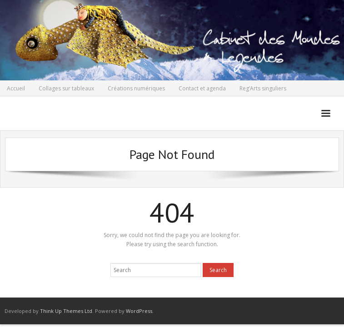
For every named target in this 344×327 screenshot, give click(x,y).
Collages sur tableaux (66, 88)
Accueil (16, 88)
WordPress (139, 310)
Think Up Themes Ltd (66, 310)
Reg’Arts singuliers (262, 88)
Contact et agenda (202, 88)
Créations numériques (136, 88)
